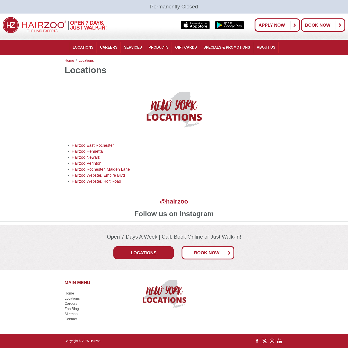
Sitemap (71, 314)
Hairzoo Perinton (86, 163)
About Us (266, 47)
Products (158, 47)
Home (69, 293)
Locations (83, 47)
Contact (71, 319)
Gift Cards (186, 47)
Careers (108, 47)
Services (133, 47)
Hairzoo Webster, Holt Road (96, 181)
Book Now (324, 25)
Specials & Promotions (227, 47)
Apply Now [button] (279, 25)
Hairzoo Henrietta (87, 151)
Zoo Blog (72, 309)
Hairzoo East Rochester (93, 145)
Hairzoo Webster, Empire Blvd (98, 175)
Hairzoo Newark (86, 157)
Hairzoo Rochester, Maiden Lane (101, 169)
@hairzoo (174, 201)
